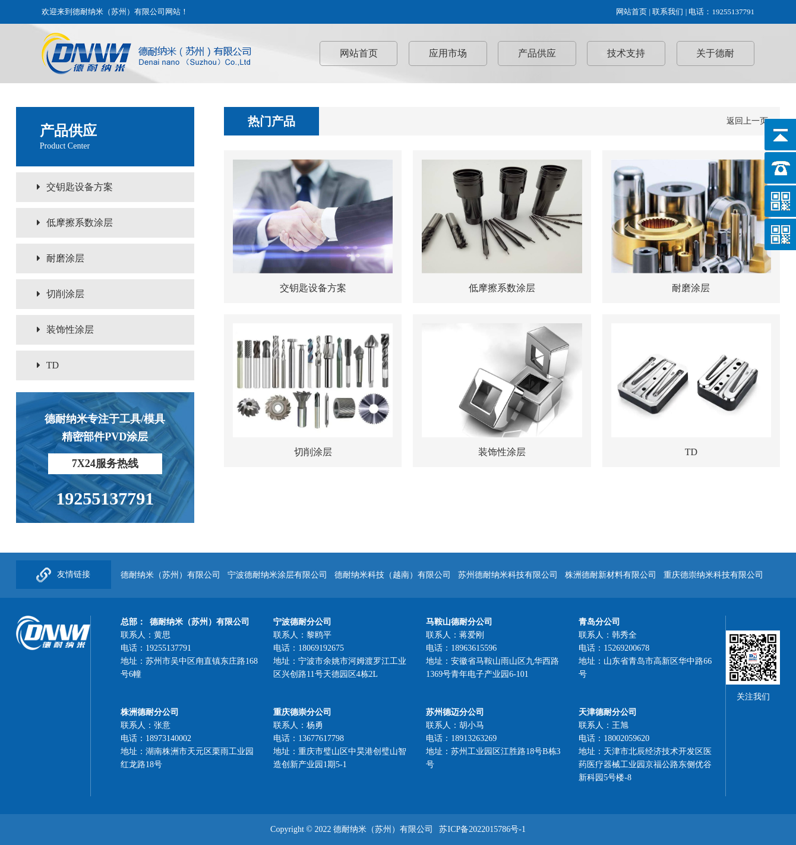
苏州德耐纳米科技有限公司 (508, 574)
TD (48, 365)
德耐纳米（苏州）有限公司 (170, 574)
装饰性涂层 (65, 329)
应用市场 (448, 53)
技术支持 (626, 53)
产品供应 (537, 53)
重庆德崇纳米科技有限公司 (713, 574)
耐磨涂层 (60, 258)
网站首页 (631, 11)
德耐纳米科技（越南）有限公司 (392, 574)
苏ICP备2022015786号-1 (482, 829)
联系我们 (667, 11)
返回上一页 (747, 120)
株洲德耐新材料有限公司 (610, 574)
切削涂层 (60, 294)
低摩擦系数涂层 (75, 222)
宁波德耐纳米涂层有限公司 (277, 574)
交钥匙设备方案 (75, 187)
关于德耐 (715, 53)
